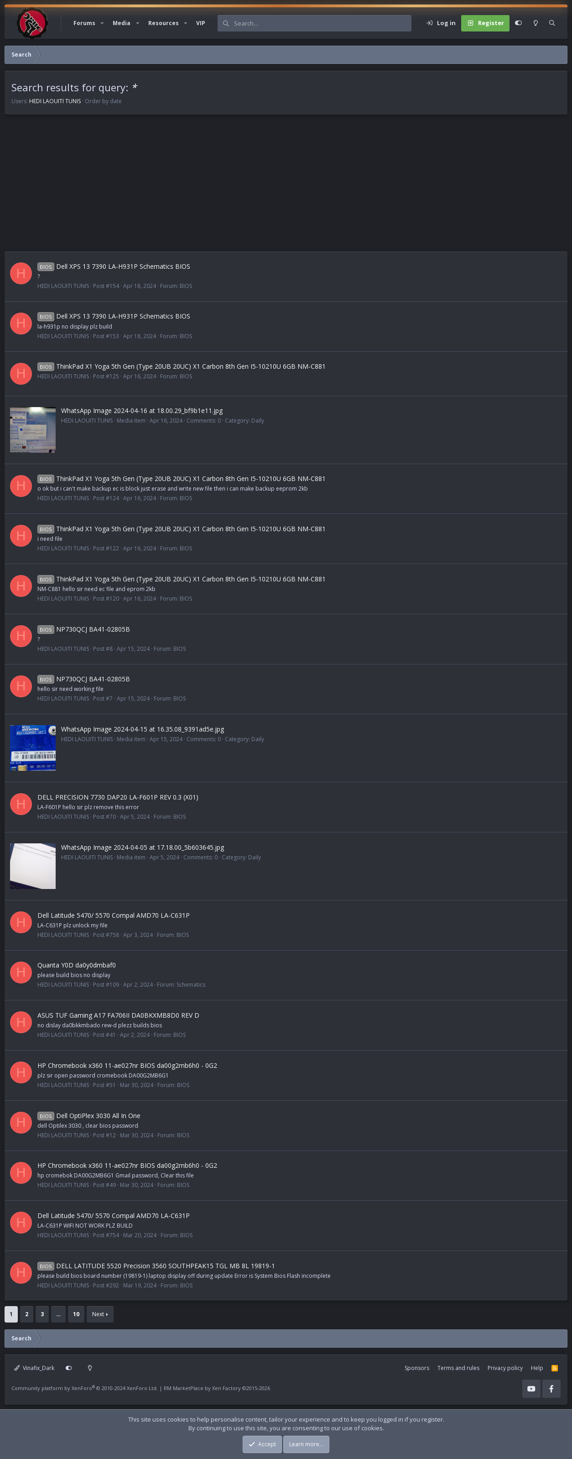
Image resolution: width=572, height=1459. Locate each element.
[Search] (322, 23)
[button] (102, 23)
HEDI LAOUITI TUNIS (55, 101)
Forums (84, 23)
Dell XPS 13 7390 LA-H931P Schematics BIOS (113, 266)
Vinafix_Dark (34, 1368)
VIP (200, 23)
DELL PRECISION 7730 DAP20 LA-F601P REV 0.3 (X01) (117, 797)
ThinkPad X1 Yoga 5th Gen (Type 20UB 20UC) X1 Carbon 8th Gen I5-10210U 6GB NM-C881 (181, 366)
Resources (163, 23)
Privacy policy (505, 1368)
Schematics (191, 984)
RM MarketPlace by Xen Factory (217, 1388)
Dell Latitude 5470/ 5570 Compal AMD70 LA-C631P (113, 915)
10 (76, 1314)
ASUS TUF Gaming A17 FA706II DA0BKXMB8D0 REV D (118, 1015)
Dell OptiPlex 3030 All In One (88, 1115)
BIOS (186, 286)
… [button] (58, 1314)
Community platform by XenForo (84, 1388)
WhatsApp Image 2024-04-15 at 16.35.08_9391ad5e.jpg (142, 729)
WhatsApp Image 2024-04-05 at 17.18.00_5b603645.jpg (142, 847)
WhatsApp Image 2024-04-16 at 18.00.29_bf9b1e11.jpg (142, 410)
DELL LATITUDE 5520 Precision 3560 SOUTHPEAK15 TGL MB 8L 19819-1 (156, 1265)
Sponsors (417, 1368)
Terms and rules (458, 1368)
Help (537, 1368)
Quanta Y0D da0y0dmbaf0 (76, 965)
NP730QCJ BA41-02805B (83, 629)
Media (121, 23)
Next (98, 1314)
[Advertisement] (278, 187)
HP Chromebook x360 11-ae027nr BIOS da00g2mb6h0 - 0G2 (127, 1065)
